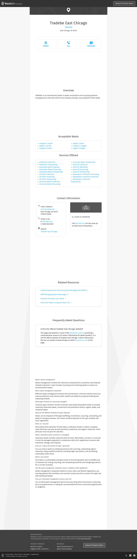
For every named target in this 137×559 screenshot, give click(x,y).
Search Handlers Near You (65, 546)
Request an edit (81, 340)
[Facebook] (134, 555)
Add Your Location (36, 546)
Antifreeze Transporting (48, 165)
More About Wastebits (84, 539)
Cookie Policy (35, 554)
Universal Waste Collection (49, 182)
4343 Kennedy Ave (48, 209)
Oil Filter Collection (46, 174)
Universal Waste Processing (49, 184)
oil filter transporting (47, 179)
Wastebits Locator (77, 333)
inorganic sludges (79, 146)
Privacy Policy (9, 554)
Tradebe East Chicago (49, 232)
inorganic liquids (46, 143)
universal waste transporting (84, 162)
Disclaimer (27, 554)
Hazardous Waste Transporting (51, 172)
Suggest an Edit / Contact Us (40, 549)
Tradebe (68, 27)
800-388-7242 (47, 222)
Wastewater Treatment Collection (86, 177)
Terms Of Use (18, 554)
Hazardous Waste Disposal (49, 167)
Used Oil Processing (80, 169)
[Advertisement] (68, 69)
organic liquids (45, 146)
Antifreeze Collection (47, 162)
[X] (127, 555)
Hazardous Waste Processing (50, 169)
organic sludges (79, 148)
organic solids (78, 143)
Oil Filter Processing (47, 177)
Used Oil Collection (80, 165)
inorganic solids (45, 148)
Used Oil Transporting (81, 172)
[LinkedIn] (131, 555)
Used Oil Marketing (80, 167)
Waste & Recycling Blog (64, 549)
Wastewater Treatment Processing (86, 174)
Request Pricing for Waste (124, 3)
